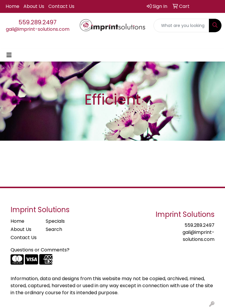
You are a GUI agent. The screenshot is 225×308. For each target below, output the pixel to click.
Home (12, 6)
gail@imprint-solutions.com (37, 29)
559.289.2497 (37, 22)
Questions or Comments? (40, 249)
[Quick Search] (181, 25)
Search (54, 229)
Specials (55, 221)
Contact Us (61, 6)
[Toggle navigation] (9, 55)
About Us (33, 6)
